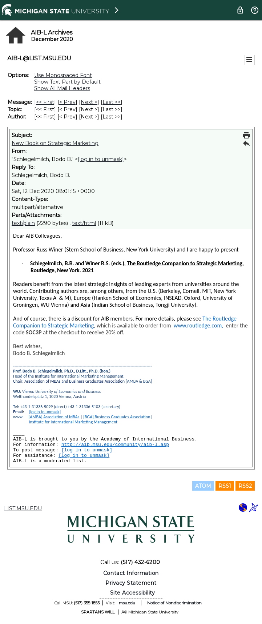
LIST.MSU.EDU (23, 508)
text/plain (23, 223)
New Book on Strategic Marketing (55, 143)
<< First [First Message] (45, 102)
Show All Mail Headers (62, 88)
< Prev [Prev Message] (67, 102)
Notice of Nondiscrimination (174, 602)
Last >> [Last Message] (111, 102)
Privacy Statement (131, 583)
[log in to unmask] (101, 159)
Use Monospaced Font (63, 75)
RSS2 (245, 486)
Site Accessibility (132, 592)
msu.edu (127, 602)
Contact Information (131, 573)
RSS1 (224, 486)
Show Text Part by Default (67, 81)
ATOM (203, 486)
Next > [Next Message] (89, 102)
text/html (84, 223)
